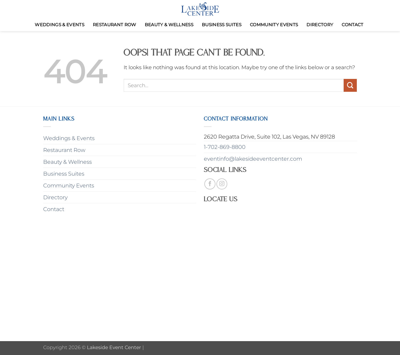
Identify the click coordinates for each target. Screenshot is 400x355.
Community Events (274, 24)
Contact (352, 24)
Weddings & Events (59, 24)
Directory (319, 24)
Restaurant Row (114, 24)
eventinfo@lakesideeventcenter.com (253, 159)
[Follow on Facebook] (209, 183)
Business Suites (221, 24)
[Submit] (350, 85)
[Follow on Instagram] (222, 183)
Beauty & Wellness (169, 24)
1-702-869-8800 (225, 147)
